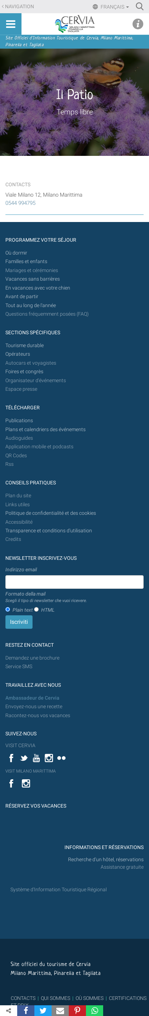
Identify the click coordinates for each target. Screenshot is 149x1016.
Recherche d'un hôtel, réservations (106, 860)
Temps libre (75, 112)
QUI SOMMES (55, 998)
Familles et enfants (26, 261)
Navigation (19, 6)
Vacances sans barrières (32, 279)
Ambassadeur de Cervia (32, 698)
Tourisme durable (24, 345)
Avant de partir (21, 297)
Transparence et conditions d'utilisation (48, 531)
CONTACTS (23, 998)
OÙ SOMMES (90, 998)
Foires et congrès (24, 372)
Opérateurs (17, 354)
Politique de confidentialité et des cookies (50, 513)
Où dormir (16, 253)
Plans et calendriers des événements (45, 429)
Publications (19, 421)
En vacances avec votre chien (38, 288)
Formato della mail (46, 597)
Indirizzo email (21, 569)
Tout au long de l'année (30, 305)
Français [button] (114, 7)
